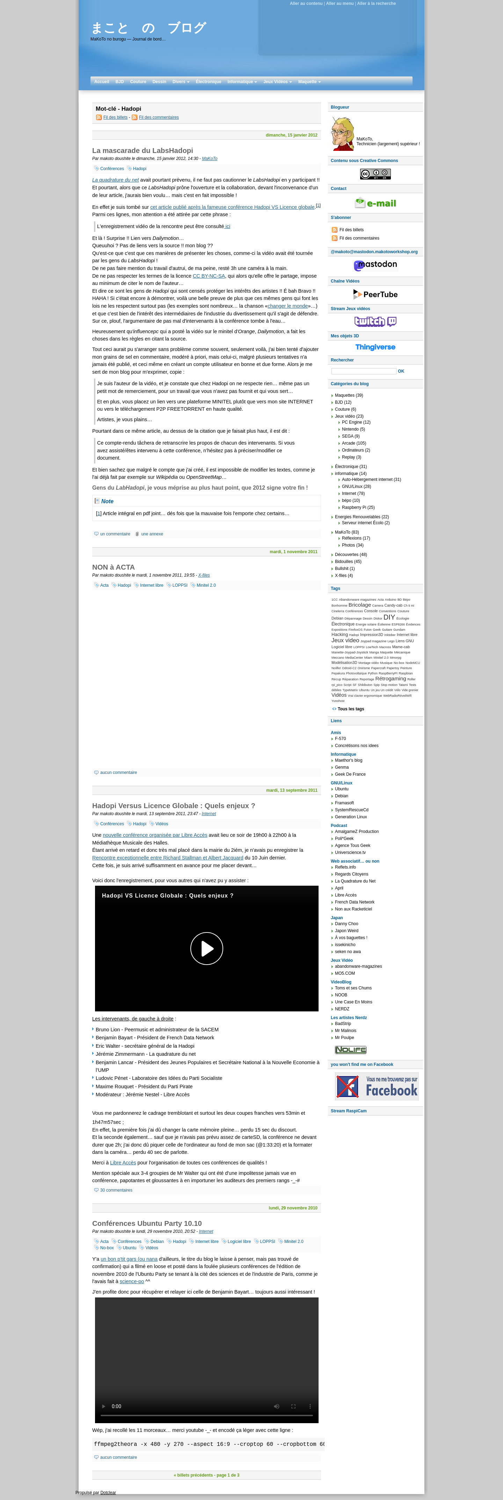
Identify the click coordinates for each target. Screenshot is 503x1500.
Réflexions (352, 538)
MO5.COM (345, 973)
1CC (334, 599)
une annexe (152, 534)
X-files (204, 575)
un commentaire (115, 534)
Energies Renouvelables (357, 516)
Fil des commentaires (159, 117)
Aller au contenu (306, 3)
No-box (107, 1247)
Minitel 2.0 (206, 585)
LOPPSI (180, 585)
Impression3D (371, 634)
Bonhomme (339, 605)
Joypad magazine (373, 641)
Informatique (242, 81)
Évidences (413, 624)
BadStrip (343, 1023)
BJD (120, 81)
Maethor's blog (348, 760)
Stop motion (389, 685)
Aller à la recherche (376, 3)
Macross (385, 647)
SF (355, 685)
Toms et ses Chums (353, 988)
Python (373, 673)
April (339, 888)
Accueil (101, 81)
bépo (346, 500)
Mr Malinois (345, 1030)
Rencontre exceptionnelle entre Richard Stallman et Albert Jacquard (167, 858)
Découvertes (346, 554)
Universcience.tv (350, 852)
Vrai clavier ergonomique (365, 695)
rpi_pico (336, 685)
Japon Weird (346, 930)
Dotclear (108, 1492)
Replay (348, 457)
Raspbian (406, 673)
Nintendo (350, 429)
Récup (336, 679)
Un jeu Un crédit (382, 690)
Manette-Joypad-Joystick (349, 652)
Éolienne (384, 624)
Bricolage (360, 605)
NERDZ (342, 1009)
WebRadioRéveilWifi (397, 695)
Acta (104, 585)
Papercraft (378, 668)
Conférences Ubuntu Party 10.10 (147, 1223)
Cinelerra (337, 611)
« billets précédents (193, 1475)
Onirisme (364, 668)
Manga (374, 652)
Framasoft (344, 802)
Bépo (406, 599)
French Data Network (354, 902)
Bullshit (342, 568)
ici (227, 226)
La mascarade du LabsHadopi (142, 150)
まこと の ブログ (148, 28)
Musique (386, 663)
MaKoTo (209, 158)
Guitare (387, 629)
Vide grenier (410, 690)
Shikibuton (365, 685)
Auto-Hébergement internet (367, 479)
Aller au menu (339, 3)
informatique (346, 473)
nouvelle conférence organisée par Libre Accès (155, 835)
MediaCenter (354, 657)
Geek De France (350, 774)
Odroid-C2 (349, 668)
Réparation (350, 679)
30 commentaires (116, 1190)
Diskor (377, 618)
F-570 (340, 738)
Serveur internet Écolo (363, 522)
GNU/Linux (352, 486)
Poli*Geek (344, 838)
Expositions (339, 629)
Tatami (403, 685)
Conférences (112, 168)
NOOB (341, 995)
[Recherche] (363, 371)
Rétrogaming (390, 678)
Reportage (367, 679)
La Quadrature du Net (355, 881)
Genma (342, 767)
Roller (411, 679)
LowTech (372, 647)
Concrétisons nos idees (357, 745)
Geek (377, 629)
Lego (391, 641)
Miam (368, 657)
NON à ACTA (113, 567)
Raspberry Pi (354, 507)
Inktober (389, 635)
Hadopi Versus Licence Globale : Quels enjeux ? (173, 806)
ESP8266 (398, 624)
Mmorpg (395, 657)
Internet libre (151, 585)
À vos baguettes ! (351, 937)
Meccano (337, 657)
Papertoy (393, 668)
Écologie (402, 618)
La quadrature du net (115, 180)
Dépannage (353, 618)
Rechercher (342, 360)
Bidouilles (344, 561)
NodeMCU (413, 663)
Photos (348, 545)
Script (348, 685)
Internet (209, 813)
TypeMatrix (350, 690)
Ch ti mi (409, 605)
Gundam (399, 629)
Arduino (390, 599)
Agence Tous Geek (352, 845)
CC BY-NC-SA (209, 276)
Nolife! (336, 668)
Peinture (406, 668)
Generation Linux (351, 816)
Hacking (339, 634)
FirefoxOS (356, 629)
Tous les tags (351, 709)
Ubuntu (130, 1247)
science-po (132, 1281)
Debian (157, 1241)
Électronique (208, 81)
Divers (181, 81)
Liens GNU (405, 641)
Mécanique (402, 652)
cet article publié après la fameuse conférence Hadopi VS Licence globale (232, 207)
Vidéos (161, 823)
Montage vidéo (368, 663)
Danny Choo (346, 923)
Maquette (309, 81)
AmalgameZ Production (357, 831)
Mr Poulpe (344, 1037)
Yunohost (337, 701)
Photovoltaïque (356, 673)
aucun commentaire (118, 772)
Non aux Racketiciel (353, 909)
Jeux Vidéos (277, 81)
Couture (138, 81)
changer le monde (288, 306)
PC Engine (352, 422)
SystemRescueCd (352, 809)
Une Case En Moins (353, 1002)
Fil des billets (115, 117)
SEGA (347, 436)
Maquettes (345, 395)
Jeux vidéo (345, 416)
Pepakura (338, 673)
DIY (389, 617)
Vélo (397, 690)
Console (371, 611)
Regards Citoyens (351, 874)
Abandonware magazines (357, 599)
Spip (376, 685)
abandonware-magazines (358, 966)
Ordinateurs (353, 450)
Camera (378, 605)
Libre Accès (123, 1162)
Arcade (348, 443)
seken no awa (348, 951)
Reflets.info (345, 867)
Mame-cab (401, 647)
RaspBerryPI (388, 673)
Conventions (387, 611)
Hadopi (139, 168)
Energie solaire (366, 624)
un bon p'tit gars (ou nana (129, 1259)
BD (400, 599)
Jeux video (345, 640)
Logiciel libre (239, 1241)
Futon (368, 629)
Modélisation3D (344, 662)
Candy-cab (394, 605)
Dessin (159, 81)
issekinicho (345, 944)
